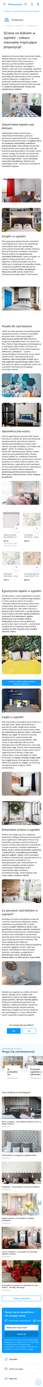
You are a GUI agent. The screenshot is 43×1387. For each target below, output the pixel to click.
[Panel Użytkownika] (32, 4)
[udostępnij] (38, 1382)
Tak (13, 1031)
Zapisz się (21, 1334)
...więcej (30, 1349)
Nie (29, 1031)
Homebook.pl (17, 20)
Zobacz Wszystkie (21, 1298)
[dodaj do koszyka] (16, 528)
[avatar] (7, 20)
